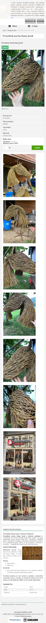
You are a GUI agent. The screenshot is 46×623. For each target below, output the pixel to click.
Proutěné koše (11, 30)
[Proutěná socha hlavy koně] (23, 50)
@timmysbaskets (26, 616)
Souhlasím (40, 21)
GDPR (30, 612)
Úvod (4, 30)
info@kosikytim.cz (20, 614)
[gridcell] (23, 540)
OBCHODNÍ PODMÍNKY (21, 612)
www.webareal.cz (20, 604)
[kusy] (5, 148)
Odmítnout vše (30, 21)
